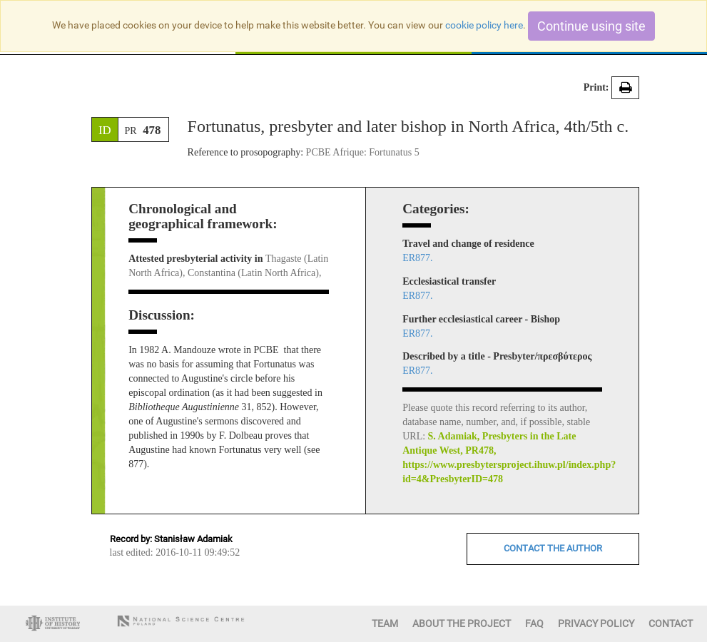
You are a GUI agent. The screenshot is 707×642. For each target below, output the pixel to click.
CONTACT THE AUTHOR (553, 548)
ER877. (417, 258)
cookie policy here (484, 25)
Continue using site (591, 26)
